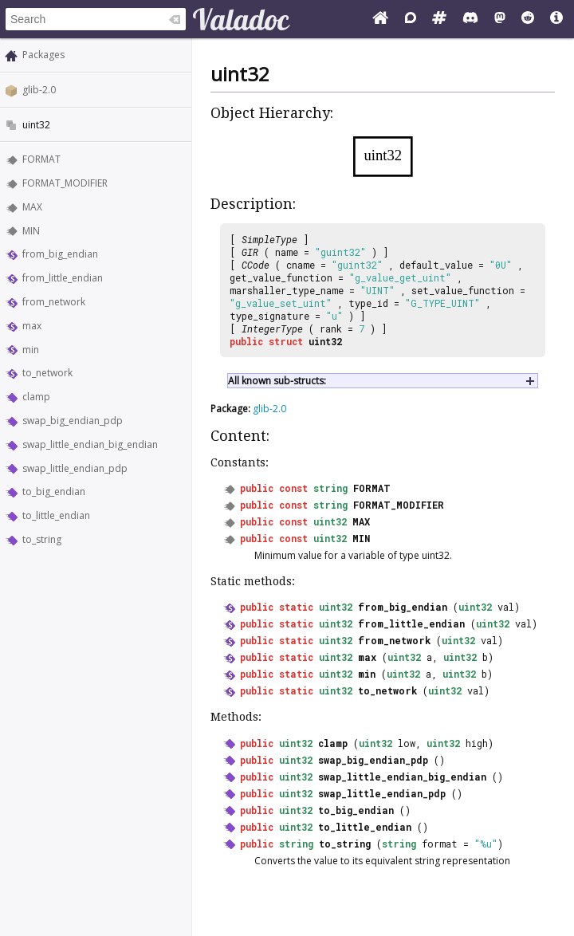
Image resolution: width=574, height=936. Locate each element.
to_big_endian (53, 491)
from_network (53, 302)
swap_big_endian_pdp (72, 420)
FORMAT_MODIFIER (65, 183)
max (31, 325)
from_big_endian (60, 254)
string (330, 488)
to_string (41, 539)
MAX (32, 207)
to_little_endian (56, 515)
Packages (43, 54)
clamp (36, 396)
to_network (47, 373)
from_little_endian (62, 278)
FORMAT (41, 159)
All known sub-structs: (277, 380)
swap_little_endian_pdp (75, 468)
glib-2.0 (39, 89)
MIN (31, 231)
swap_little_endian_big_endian (90, 444)
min (30, 349)
